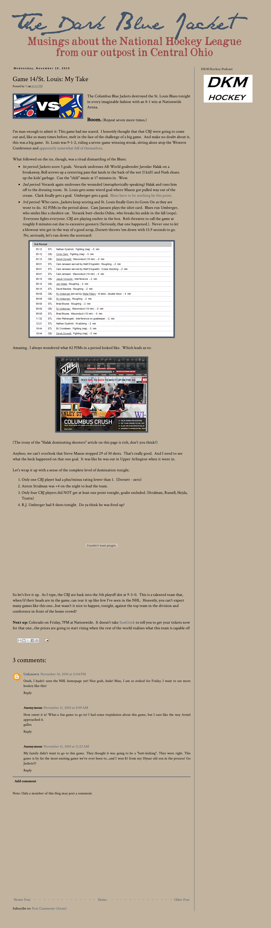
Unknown (31, 674)
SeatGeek (127, 622)
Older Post (181, 899)
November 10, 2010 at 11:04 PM (63, 674)
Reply (27, 693)
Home (102, 899)
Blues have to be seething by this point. (141, 195)
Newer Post (22, 899)
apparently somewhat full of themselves (70, 148)
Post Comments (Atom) (49, 908)
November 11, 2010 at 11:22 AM (66, 746)
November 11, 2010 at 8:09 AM (66, 707)
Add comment (25, 781)
